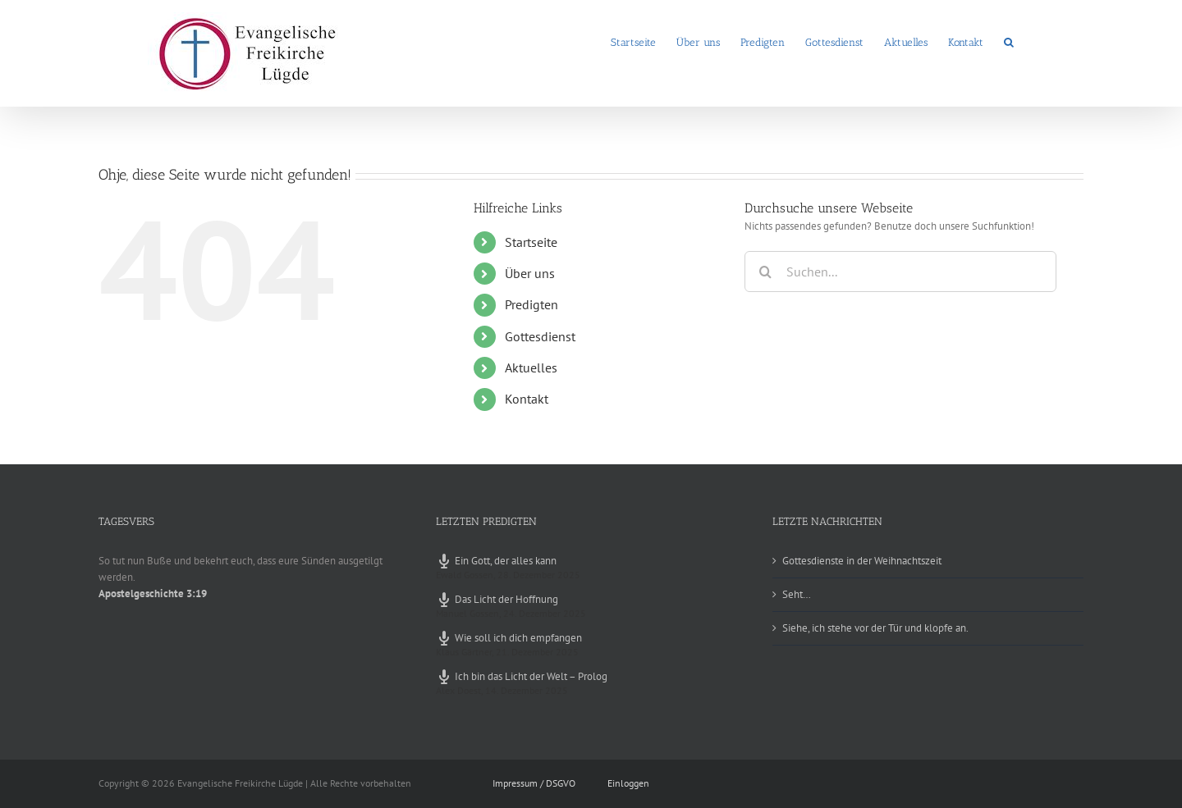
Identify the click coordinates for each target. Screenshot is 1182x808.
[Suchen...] (900, 271)
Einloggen (628, 783)
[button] (1009, 41)
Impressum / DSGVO (533, 783)
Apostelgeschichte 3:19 (152, 593)
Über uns (530, 273)
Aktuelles (531, 367)
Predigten (531, 304)
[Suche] (765, 271)
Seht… (796, 594)
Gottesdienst (540, 336)
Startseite (531, 242)
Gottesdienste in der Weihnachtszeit (861, 561)
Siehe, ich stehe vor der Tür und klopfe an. (875, 628)
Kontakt (526, 398)
